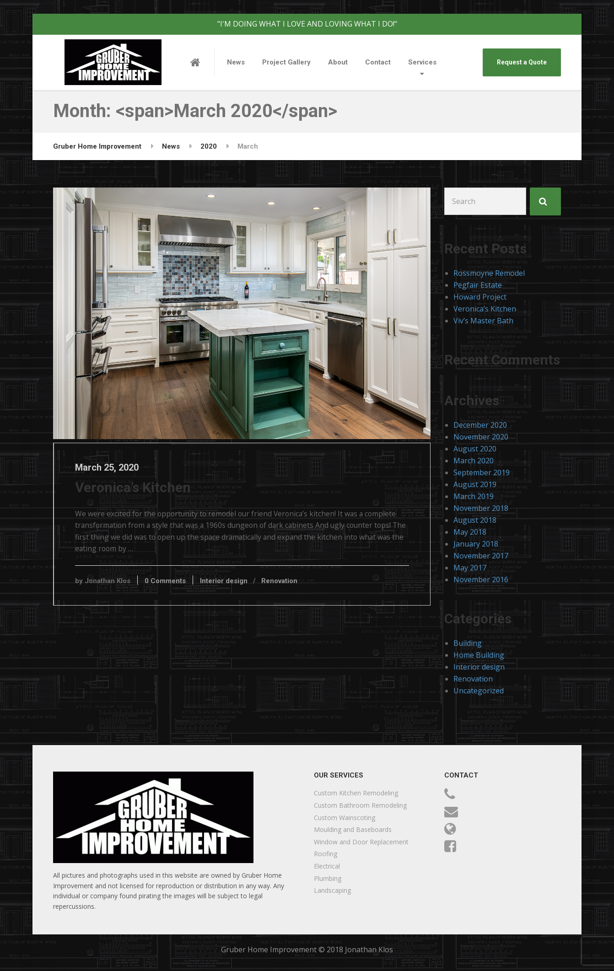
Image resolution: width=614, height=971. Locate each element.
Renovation (286, 583)
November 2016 (480, 579)
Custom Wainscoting (344, 817)
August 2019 (474, 484)
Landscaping (332, 890)
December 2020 (480, 425)
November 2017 (480, 556)
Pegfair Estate (477, 285)
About (338, 62)
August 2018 (474, 520)
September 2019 (481, 472)
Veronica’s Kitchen (140, 489)
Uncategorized (478, 691)
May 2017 (469, 568)
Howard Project (479, 297)
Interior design (230, 583)
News (236, 62)
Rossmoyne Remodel (489, 273)
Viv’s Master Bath (483, 321)
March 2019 (473, 496)
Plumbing (327, 878)
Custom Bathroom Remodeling (360, 805)
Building (467, 643)
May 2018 (469, 532)
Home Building (478, 655)
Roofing (325, 853)
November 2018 (480, 508)
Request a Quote (522, 62)
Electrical (327, 866)
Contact (378, 62)
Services (422, 62)
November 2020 (480, 437)
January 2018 (475, 544)
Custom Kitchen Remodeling (356, 793)
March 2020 (473, 461)
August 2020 (474, 449)
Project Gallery (286, 62)
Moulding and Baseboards (353, 829)
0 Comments (172, 583)
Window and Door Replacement (361, 841)
